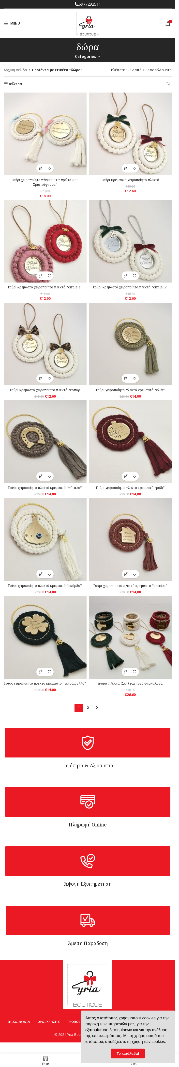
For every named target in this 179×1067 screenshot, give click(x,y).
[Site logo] (87, 23)
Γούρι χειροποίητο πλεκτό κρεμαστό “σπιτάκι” (130, 585)
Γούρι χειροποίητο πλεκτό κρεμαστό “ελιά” (130, 390)
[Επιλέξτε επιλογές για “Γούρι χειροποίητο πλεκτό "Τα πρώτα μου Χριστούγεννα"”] (40, 168)
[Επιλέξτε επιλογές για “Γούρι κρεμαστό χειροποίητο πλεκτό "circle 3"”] (126, 275)
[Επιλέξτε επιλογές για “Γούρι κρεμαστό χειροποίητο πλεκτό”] (126, 168)
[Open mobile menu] (11, 23)
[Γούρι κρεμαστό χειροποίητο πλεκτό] (130, 134)
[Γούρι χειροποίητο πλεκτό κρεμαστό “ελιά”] (130, 344)
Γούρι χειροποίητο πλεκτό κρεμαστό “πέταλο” (45, 487)
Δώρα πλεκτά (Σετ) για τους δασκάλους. (130, 683)
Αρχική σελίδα (15, 70)
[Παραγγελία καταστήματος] (168, 84)
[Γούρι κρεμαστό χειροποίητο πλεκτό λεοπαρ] (45, 344)
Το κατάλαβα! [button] (128, 1053)
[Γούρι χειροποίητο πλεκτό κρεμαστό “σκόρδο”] (45, 539)
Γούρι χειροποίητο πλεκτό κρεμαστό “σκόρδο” (45, 585)
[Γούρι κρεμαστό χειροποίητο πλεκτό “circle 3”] (130, 241)
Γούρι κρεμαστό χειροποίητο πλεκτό (130, 179)
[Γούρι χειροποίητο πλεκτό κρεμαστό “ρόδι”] (130, 441)
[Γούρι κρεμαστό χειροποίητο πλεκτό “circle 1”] (45, 241)
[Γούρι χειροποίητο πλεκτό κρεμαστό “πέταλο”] (45, 441)
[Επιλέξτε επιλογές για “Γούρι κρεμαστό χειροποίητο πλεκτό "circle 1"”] (40, 275)
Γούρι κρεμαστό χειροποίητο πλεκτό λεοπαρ (45, 390)
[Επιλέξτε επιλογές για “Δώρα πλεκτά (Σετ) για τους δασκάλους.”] (126, 672)
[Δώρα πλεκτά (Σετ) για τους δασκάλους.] (130, 637)
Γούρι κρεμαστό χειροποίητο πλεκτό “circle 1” (45, 287)
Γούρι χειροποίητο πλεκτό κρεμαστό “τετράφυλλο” (45, 683)
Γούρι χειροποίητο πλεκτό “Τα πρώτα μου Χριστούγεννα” (45, 182)
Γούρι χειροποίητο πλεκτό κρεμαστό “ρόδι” (130, 487)
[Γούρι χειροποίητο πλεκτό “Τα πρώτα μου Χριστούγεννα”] (45, 134)
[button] (40, 378)
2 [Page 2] (88, 707)
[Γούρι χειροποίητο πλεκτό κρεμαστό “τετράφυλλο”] (45, 637)
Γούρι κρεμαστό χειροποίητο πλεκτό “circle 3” (130, 287)
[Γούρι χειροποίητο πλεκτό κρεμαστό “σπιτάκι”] (130, 539)
